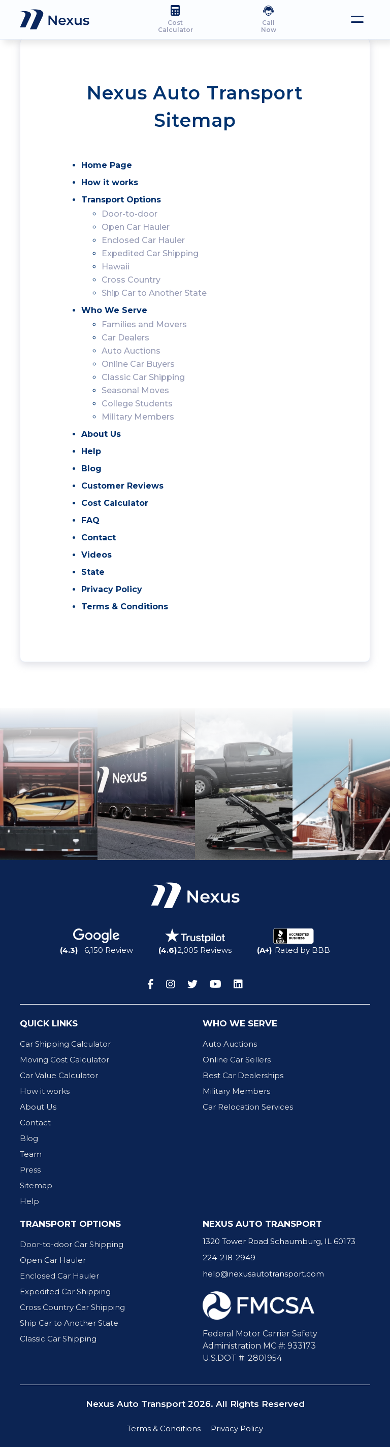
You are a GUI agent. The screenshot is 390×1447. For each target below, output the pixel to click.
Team (31, 1154)
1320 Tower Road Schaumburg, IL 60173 (279, 1241)
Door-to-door (129, 214)
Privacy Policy (111, 589)
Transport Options (121, 199)
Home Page (106, 165)
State (93, 572)
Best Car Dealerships (243, 1075)
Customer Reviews (122, 486)
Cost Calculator (114, 503)
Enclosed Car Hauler (143, 240)
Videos (96, 555)
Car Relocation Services (248, 1107)
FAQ (90, 520)
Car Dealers (125, 337)
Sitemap (36, 1185)
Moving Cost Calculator (64, 1059)
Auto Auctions (131, 351)
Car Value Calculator (59, 1075)
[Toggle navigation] (357, 19)
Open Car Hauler (136, 227)
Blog (91, 468)
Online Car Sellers (237, 1059)
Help (91, 451)
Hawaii (115, 266)
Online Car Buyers (138, 364)
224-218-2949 (229, 1257)
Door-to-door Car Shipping (71, 1244)
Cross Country (131, 280)
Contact (98, 537)
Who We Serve (114, 310)
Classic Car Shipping (143, 377)
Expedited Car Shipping (150, 253)
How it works (109, 182)
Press (30, 1170)
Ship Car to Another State (154, 293)
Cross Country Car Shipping (72, 1307)
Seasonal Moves (135, 390)
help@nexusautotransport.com (263, 1274)
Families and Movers (144, 324)
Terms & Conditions (124, 606)
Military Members (138, 417)
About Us (101, 434)
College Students (137, 403)
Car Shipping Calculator (65, 1044)
